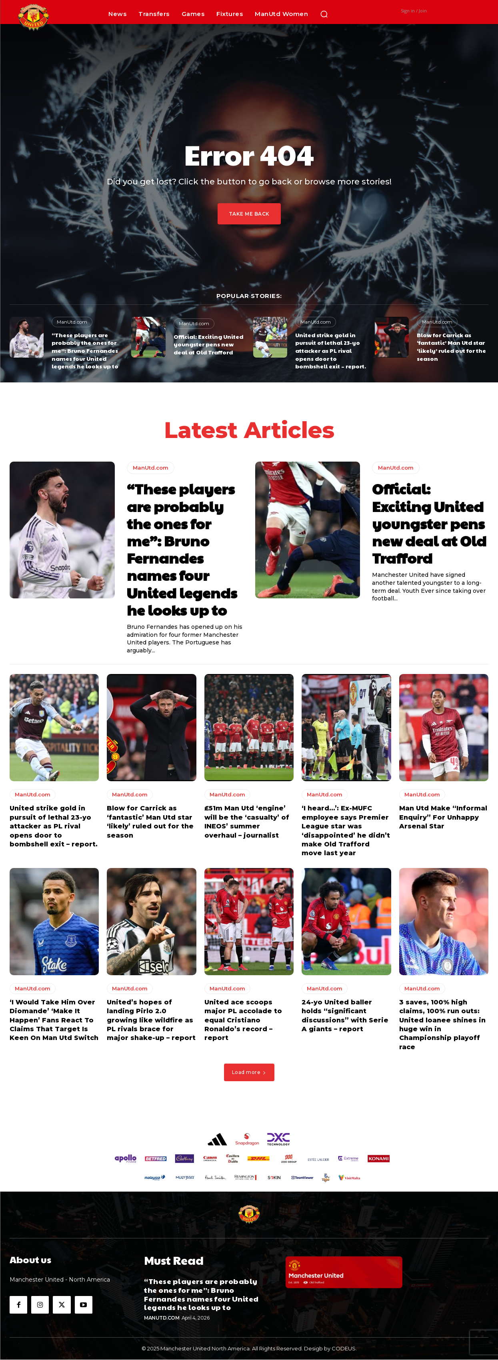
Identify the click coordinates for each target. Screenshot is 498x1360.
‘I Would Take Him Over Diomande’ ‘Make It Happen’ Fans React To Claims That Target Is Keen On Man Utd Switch (54, 1022)
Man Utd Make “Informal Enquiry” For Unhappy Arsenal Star (443, 819)
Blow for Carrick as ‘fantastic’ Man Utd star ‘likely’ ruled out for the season (451, 346)
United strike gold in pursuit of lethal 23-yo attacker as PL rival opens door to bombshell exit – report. (330, 350)
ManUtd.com (72, 322)
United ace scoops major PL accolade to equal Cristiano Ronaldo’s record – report (243, 1022)
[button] (324, 14)
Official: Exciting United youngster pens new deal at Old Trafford (208, 344)
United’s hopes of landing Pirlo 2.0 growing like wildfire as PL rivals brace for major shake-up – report (151, 1022)
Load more (249, 1074)
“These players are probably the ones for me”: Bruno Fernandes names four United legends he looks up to (85, 350)
